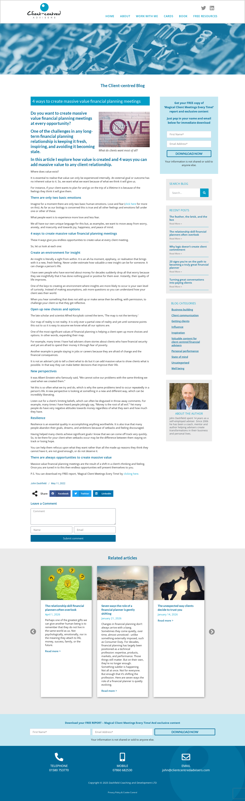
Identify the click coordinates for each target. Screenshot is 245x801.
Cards (168, 16)
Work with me (147, 16)
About (125, 16)
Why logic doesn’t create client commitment (188, 248)
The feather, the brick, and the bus (188, 218)
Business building (182, 309)
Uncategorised (180, 362)
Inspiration (178, 332)
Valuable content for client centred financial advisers (186, 342)
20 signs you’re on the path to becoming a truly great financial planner (189, 264)
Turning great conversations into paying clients (186, 281)
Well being (178, 368)
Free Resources (205, 16)
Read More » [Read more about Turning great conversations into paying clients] (175, 286)
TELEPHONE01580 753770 (59, 768)
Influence (177, 327)
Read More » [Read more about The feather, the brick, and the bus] (175, 223)
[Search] (204, 193)
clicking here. (131, 473)
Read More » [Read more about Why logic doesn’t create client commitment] (175, 253)
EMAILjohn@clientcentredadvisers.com (186, 768)
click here (130, 204)
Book (183, 16)
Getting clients (180, 321)
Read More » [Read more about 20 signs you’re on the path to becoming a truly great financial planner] (175, 271)
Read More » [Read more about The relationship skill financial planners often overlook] (175, 238)
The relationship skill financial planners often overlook (187, 233)
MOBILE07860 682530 (122, 768)
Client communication (185, 315)
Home (109, 16)
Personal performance (185, 351)
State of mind (180, 356)
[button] (60, 493)
